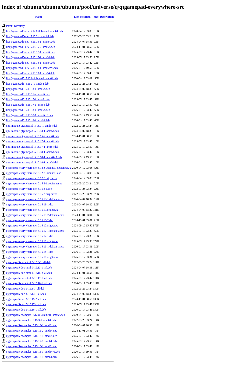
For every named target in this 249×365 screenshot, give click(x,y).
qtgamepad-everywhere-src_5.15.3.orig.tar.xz (31, 193)
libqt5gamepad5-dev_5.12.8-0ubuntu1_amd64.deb (34, 31)
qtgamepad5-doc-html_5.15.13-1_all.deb (29, 267)
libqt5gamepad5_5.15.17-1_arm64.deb (27, 104)
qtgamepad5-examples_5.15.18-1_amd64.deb (31, 346)
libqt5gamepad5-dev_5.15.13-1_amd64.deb (30, 41)
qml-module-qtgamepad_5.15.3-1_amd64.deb (32, 125)
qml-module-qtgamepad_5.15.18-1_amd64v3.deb (34, 157)
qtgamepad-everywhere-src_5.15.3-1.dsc (29, 188)
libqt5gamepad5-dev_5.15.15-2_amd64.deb (30, 46)
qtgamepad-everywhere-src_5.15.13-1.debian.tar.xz (35, 199)
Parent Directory (15, 25)
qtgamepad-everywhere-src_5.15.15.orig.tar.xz (32, 225)
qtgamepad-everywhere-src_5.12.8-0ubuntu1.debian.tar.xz (39, 167)
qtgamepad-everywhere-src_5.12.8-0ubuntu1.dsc (33, 172)
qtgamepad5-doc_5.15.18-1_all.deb (26, 309)
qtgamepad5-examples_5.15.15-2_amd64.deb (31, 330)
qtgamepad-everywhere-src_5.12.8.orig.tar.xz (31, 178)
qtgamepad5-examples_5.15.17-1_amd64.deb (31, 335)
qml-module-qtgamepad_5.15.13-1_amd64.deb (32, 130)
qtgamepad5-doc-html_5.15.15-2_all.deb (29, 272)
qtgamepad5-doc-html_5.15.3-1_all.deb (28, 262)
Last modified (82, 16)
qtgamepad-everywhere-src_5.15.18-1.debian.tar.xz (35, 246)
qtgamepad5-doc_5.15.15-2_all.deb (26, 299)
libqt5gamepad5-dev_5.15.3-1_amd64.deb (30, 36)
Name (38, 16)
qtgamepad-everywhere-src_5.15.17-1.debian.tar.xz (35, 230)
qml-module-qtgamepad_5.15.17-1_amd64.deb (32, 141)
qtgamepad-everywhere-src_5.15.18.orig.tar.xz (32, 257)
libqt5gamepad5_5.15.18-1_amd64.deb (28, 109)
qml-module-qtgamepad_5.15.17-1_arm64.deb (32, 146)
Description (107, 16)
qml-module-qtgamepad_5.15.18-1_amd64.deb (32, 151)
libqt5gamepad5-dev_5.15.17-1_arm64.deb (30, 57)
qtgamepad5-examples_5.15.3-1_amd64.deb (31, 320)
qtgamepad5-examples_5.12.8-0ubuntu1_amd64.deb (35, 314)
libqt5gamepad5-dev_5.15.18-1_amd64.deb (30, 62)
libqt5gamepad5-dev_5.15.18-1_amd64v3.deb (32, 67)
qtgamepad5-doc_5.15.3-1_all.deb (25, 288)
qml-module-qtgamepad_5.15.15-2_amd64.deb (32, 136)
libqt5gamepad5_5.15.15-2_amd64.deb (28, 94)
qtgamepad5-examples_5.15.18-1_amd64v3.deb (33, 351)
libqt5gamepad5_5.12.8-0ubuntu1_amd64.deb (32, 78)
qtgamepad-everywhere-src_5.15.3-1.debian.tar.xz (34, 183)
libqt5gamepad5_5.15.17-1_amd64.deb (28, 99)
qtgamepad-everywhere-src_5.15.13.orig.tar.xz (32, 209)
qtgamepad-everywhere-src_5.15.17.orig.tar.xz (32, 241)
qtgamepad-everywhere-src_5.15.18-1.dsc (29, 251)
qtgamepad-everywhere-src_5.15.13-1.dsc (29, 204)
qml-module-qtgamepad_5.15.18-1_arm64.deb (32, 162)
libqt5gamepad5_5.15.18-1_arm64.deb (27, 120)
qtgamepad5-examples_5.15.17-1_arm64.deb (31, 341)
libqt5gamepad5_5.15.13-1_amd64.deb (28, 88)
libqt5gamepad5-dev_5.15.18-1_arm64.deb (30, 73)
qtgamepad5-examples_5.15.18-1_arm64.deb (31, 356)
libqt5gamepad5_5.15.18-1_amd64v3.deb (29, 115)
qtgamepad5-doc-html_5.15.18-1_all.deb (29, 283)
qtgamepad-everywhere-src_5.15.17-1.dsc (29, 236)
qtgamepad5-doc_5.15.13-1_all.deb (26, 293)
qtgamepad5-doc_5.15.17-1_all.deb (26, 304)
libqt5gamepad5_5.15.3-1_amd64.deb (27, 83)
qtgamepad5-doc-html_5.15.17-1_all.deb (29, 278)
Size (96, 16)
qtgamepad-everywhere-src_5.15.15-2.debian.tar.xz (35, 215)
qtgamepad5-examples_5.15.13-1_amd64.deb (31, 325)
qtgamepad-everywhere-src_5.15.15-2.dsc (29, 220)
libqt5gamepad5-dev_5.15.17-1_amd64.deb (30, 52)
